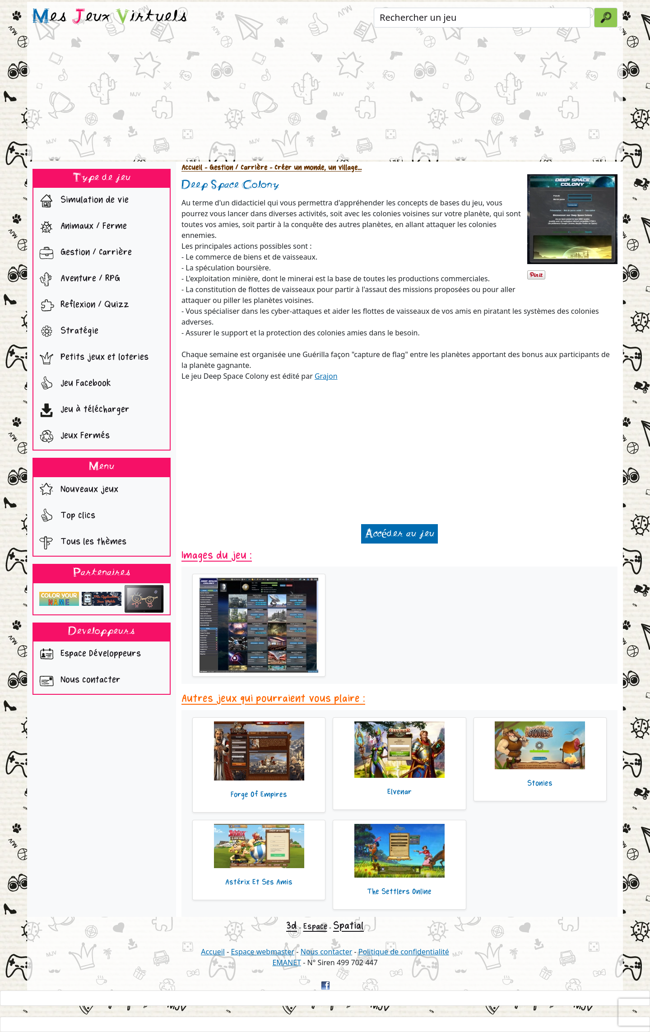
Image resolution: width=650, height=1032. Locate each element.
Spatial (348, 925)
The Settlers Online (399, 892)
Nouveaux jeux (76, 490)
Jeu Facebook (73, 384)
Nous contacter (78, 680)
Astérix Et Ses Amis (258, 882)
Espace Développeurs (88, 654)
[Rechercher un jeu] (482, 18)
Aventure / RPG (77, 279)
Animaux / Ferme (81, 227)
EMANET (286, 962)
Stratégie (66, 332)
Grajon (326, 376)
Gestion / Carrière (83, 253)
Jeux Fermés (72, 436)
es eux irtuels (109, 17)
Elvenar (399, 792)
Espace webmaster (262, 952)
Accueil (191, 167)
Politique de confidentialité (403, 952)
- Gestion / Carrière (234, 167)
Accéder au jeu (399, 534)
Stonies (539, 783)
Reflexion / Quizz (82, 305)
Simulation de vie (82, 201)
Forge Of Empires (259, 795)
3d (291, 925)
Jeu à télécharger (82, 410)
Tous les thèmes (80, 542)
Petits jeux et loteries (92, 358)
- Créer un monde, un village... (314, 167)
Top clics (65, 516)
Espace (315, 926)
